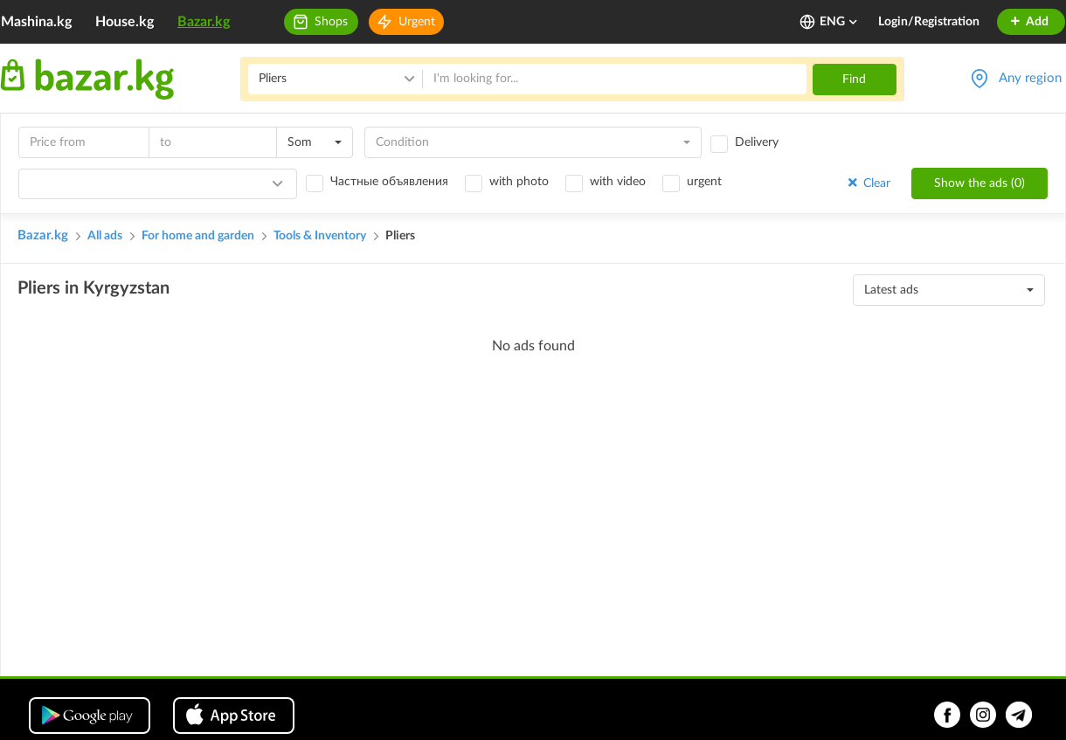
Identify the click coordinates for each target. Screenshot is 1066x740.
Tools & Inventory (319, 236)
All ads (104, 236)
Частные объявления (389, 182)
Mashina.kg (36, 22)
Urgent (416, 22)
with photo (519, 182)
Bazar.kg (203, 22)
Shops (331, 22)
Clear (867, 183)
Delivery (757, 142)
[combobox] (314, 142)
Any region (1030, 78)
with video (618, 182)
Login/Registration (928, 22)
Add (1029, 22)
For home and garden (198, 236)
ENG (839, 22)
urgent (704, 182)
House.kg (124, 22)
